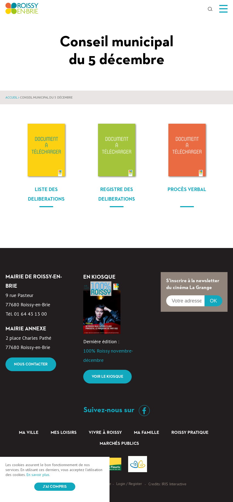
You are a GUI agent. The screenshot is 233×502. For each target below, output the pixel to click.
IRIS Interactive (174, 483)
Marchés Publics (119, 444)
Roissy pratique (190, 433)
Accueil (11, 97)
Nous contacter (31, 364)
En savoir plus (38, 474)
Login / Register (129, 483)
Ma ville (29, 433)
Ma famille (146, 433)
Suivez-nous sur (117, 410)
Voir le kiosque (107, 377)
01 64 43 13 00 (30, 314)
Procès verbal (187, 189)
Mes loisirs (64, 433)
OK (213, 301)
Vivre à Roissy (105, 433)
